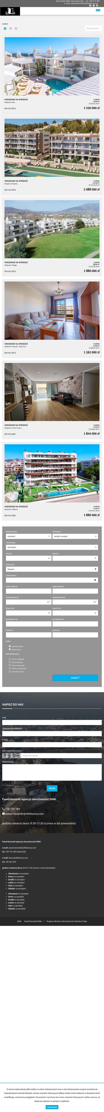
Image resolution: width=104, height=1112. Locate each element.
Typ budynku (10, 543)
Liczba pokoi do (58, 586)
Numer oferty (11, 576)
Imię (4, 717)
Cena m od (10, 608)
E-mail (5, 740)
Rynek (8, 641)
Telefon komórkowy (12, 728)
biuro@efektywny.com (18, 858)
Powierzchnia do (58, 597)
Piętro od (9, 630)
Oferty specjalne (16, 662)
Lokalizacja (10, 565)
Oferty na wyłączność (17, 668)
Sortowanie (93, 28)
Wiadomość (8, 762)
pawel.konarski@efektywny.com (84, 3)
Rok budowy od (12, 619)
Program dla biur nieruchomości (60, 921)
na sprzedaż (18, 893)
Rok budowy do (58, 619)
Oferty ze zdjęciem (16, 659)
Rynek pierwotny (16, 646)
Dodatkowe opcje (12, 654)
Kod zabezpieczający (12, 751)
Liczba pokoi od (11, 586)
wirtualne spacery (16, 672)
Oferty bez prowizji (17, 665)
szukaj (75, 677)
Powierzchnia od (12, 597)
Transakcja (56, 532)
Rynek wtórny (15, 649)
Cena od (9, 554)
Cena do (55, 554)
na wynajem (18, 873)
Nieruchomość (11, 532)
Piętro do (56, 630)
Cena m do (56, 608)
